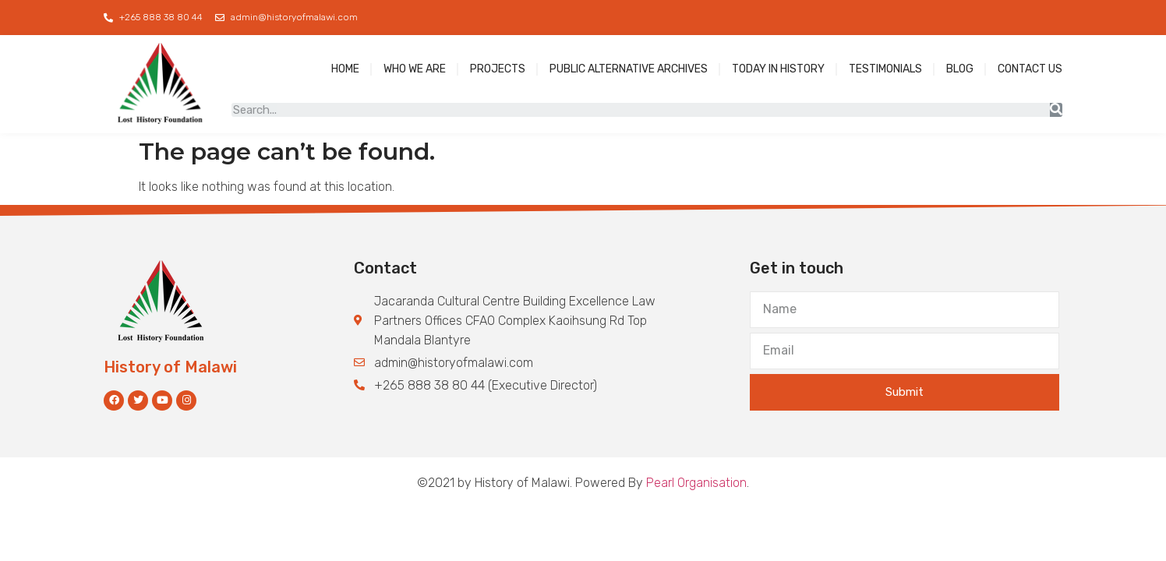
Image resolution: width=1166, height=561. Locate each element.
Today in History (778, 69)
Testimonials (885, 69)
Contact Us (1030, 69)
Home (345, 69)
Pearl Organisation (696, 482)
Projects (497, 69)
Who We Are (414, 69)
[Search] (1056, 110)
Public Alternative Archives (628, 69)
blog (959, 69)
